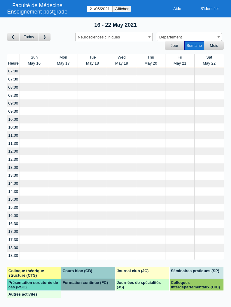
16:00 (13, 215)
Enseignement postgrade (37, 12)
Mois (214, 45)
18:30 (13, 255)
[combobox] (114, 37)
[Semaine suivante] (45, 37)
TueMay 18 (92, 60)
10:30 (13, 127)
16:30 (13, 223)
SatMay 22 (209, 60)
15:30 (13, 207)
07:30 (13, 79)
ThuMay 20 (150, 60)
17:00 (13, 231)
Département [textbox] (170, 37)
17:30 (13, 239)
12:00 (13, 151)
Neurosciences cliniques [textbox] (99, 37)
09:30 (13, 111)
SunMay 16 (34, 60)
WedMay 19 (121, 60)
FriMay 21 (180, 60)
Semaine (194, 45)
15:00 (13, 199)
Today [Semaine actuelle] (29, 37)
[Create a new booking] (34, 71)
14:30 (13, 191)
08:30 (13, 95)
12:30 (13, 159)
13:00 (13, 167)
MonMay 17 (63, 60)
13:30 (13, 175)
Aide (177, 8)
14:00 (13, 183)
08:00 (13, 87)
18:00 (13, 247)
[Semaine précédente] (13, 37)
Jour (174, 45)
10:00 (13, 119)
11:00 (13, 135)
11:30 (13, 143)
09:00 (13, 103)
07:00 (13, 71)
